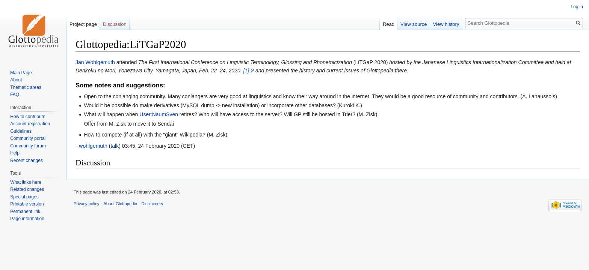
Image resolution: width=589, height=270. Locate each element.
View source (413, 24)
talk (114, 146)
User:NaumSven (158, 114)
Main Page (21, 72)
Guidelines (21, 131)
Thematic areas (25, 87)
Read (388, 24)
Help (15, 153)
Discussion (115, 24)
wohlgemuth (93, 146)
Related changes (27, 189)
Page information (27, 218)
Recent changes (26, 160)
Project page (83, 24)
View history (446, 24)
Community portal (27, 138)
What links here (25, 182)
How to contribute (27, 116)
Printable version (27, 204)
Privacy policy (86, 203)
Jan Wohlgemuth (95, 62)
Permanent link (25, 211)
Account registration (30, 123)
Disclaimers (152, 203)
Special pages (24, 197)
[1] (246, 71)
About (16, 79)
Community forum (28, 145)
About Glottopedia (120, 203)
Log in (577, 6)
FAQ (14, 94)
